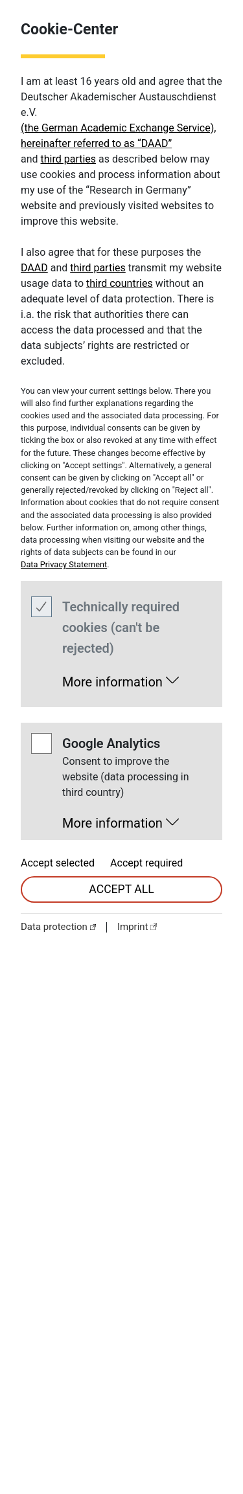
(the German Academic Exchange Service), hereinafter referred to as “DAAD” (118, 136)
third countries (119, 283)
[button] (120, 678)
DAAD (34, 268)
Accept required (146, 863)
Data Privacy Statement (64, 564)
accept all (121, 889)
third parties (69, 159)
